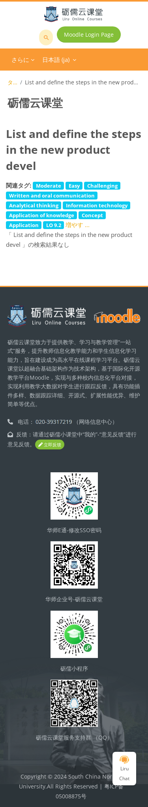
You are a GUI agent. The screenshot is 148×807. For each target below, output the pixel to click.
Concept (92, 215)
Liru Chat (124, 769)
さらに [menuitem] (20, 59)
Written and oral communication (52, 195)
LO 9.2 (53, 225)
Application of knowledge (41, 215)
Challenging (102, 185)
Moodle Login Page (89, 34)
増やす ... (78, 225)
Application (24, 225)
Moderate (48, 185)
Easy (74, 185)
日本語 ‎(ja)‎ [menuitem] (55, 59)
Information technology (96, 205)
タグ (12, 82)
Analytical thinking (33, 205)
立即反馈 (49, 444)
